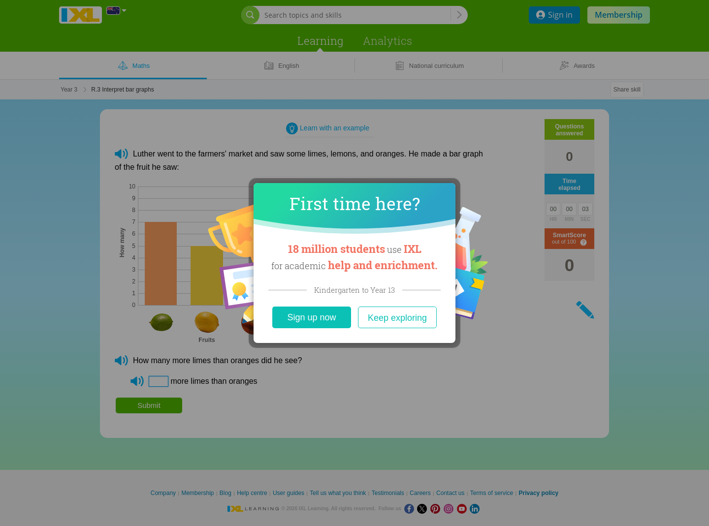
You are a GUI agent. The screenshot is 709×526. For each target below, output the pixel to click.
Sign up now (311, 317)
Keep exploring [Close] (397, 318)
